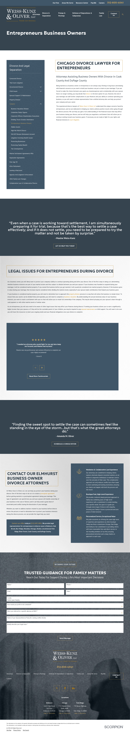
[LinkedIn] (73, 682)
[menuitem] (25, 78)
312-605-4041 (115, 2)
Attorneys (10, 667)
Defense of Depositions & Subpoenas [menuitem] (82, 14)
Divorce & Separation (23, 667)
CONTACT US (116, 669)
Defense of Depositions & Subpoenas (61, 667)
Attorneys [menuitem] (36, 14)
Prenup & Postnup (39, 667)
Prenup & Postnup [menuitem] (61, 14)
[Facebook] (65, 682)
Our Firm (56, 3)
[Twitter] (57, 682)
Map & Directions (49, 707)
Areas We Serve (67, 3)
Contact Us (114, 14)
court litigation (74, 120)
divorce (88, 94)
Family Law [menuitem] (101, 14)
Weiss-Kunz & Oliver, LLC (88, 106)
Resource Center (82, 3)
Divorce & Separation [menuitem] (46, 14)
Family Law (80, 667)
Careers (101, 3)
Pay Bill (93, 3)
